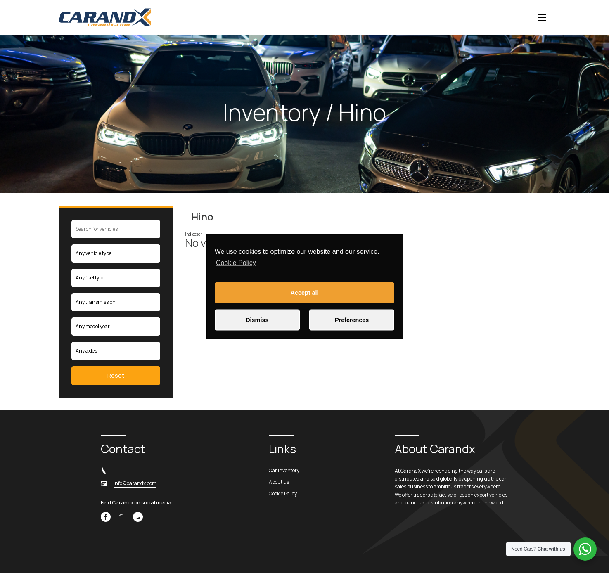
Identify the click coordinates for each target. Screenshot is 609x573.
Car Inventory (284, 470)
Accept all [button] (305, 292)
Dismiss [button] (257, 320)
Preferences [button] (352, 320)
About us (279, 481)
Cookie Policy (236, 262)
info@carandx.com (135, 483)
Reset (115, 375)
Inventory (272, 112)
